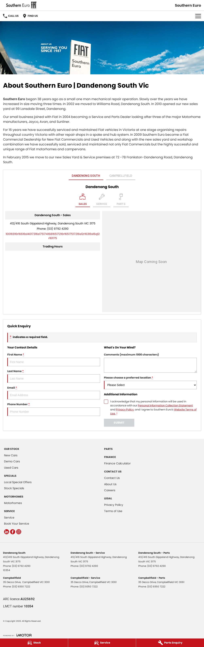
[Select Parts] (121, 200)
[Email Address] (53, 236)
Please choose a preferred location (150, 382)
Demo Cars (12, 461)
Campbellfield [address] (120, 176)
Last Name (53, 376)
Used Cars (11, 468)
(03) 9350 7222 (21, 586)
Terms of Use (113, 511)
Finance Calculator (117, 463)
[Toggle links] (17, 635)
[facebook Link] (12, 531)
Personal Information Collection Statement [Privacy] (165, 405)
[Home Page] (21, 5)
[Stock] (34, 643)
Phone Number (53, 409)
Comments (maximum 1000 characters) (150, 363)
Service (9, 517)
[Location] (82, 200)
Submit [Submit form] (119, 423)
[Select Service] (101, 200)
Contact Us (112, 478)
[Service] (102, 643)
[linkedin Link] (6, 531)
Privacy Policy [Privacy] (125, 409)
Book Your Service (16, 524)
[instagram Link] (18, 531)
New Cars (10, 455)
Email (53, 392)
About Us (110, 484)
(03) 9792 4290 (58, 229)
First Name (53, 359)
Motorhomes (13, 503)
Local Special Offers (18, 482)
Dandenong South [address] (86, 176)
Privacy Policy (113, 505)
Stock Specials (14, 488)
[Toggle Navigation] (198, 16)
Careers (109, 490)
